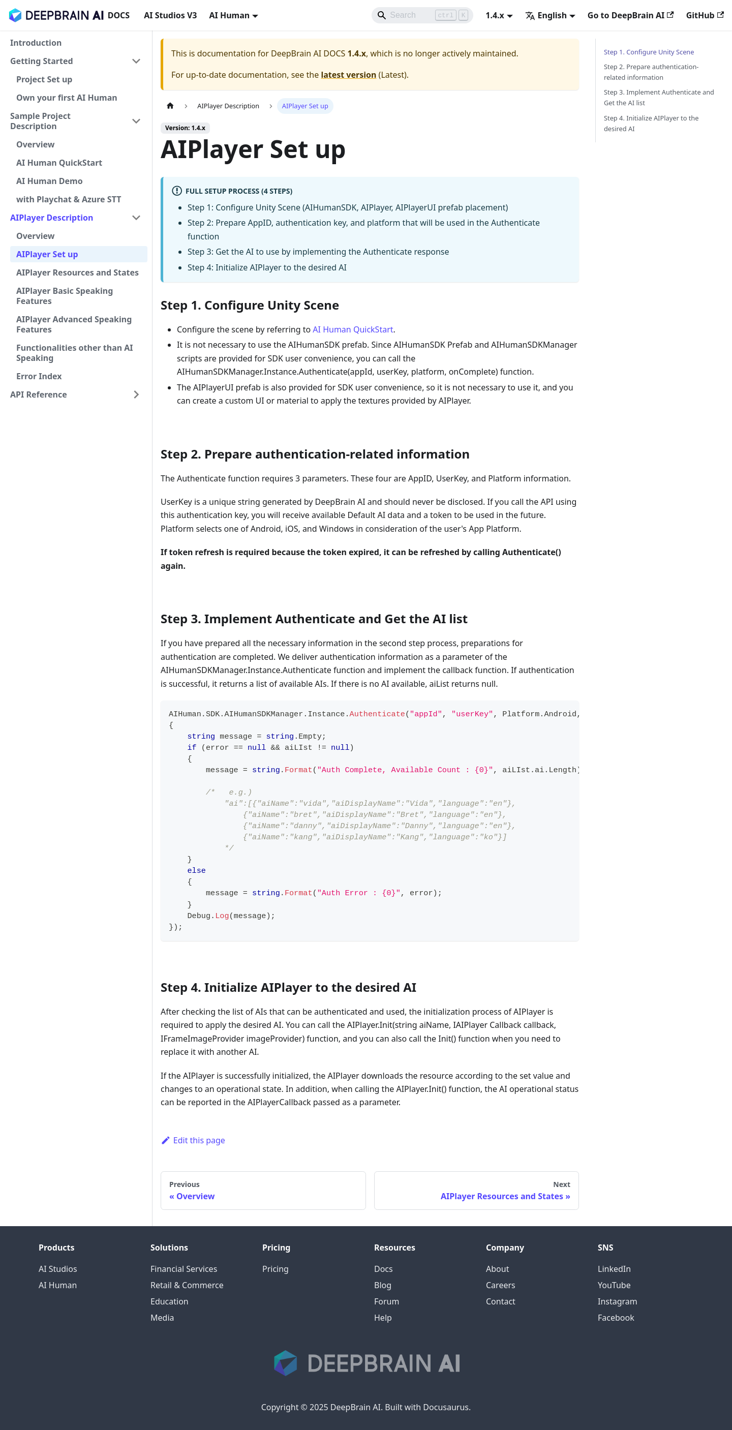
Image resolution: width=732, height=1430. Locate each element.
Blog (382, 1285)
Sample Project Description (40, 121)
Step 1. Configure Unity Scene (649, 51)
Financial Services (183, 1268)
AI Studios (58, 1268)
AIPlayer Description (51, 217)
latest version (348, 74)
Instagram (617, 1301)
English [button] (546, 15)
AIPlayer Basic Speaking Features (64, 296)
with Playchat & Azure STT (68, 199)
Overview (35, 144)
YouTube (614, 1285)
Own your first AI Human (66, 97)
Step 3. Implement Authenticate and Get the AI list (659, 97)
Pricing (275, 1268)
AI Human (58, 1285)
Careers (500, 1285)
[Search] (422, 15)
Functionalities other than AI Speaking (74, 352)
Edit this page (193, 1140)
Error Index (39, 376)
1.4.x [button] (494, 15)
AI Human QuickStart (59, 162)
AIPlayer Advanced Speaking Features (74, 324)
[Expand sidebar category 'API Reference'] (136, 394)
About (497, 1268)
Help (383, 1317)
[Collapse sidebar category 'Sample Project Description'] (136, 121)
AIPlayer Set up (47, 254)
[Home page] (170, 106)
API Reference (38, 394)
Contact (500, 1301)
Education (169, 1301)
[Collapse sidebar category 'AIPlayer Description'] (136, 217)
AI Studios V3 (170, 15)
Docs (383, 1268)
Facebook (616, 1317)
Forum (386, 1301)
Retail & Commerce (187, 1285)
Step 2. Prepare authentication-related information (651, 72)
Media (162, 1317)
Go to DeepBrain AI (631, 15)
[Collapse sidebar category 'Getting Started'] (136, 61)
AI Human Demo (49, 181)
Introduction (36, 42)
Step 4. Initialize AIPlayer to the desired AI (651, 123)
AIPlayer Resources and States (77, 272)
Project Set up (44, 79)
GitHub (705, 15)
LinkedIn (614, 1268)
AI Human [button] (229, 15)
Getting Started (41, 61)
